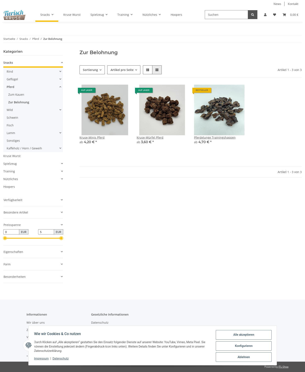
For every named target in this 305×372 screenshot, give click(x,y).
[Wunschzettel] (274, 14)
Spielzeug (10, 164)
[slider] (5, 238)
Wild (10, 110)
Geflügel (12, 79)
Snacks (8, 63)
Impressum (42, 359)
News (277, 4)
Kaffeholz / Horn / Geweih (24, 148)
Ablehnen (243, 357)
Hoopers (9, 187)
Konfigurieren (243, 346)
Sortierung (90, 70)
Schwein (12, 118)
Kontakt (293, 4)
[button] (265, 14)
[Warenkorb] (290, 14)
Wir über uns (36, 322)
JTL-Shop (283, 366)
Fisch (10, 125)
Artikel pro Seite (122, 70)
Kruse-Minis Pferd (92, 137)
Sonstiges (13, 141)
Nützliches (10, 179)
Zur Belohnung (18, 102)
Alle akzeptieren (242, 335)
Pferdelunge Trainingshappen (215, 137)
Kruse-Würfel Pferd (150, 137)
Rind (10, 71)
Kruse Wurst (11, 156)
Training (9, 171)
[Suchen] (226, 14)
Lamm (11, 133)
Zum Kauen (16, 94)
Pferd (10, 87)
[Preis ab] (11, 232)
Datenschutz (99, 322)
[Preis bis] (46, 232)
